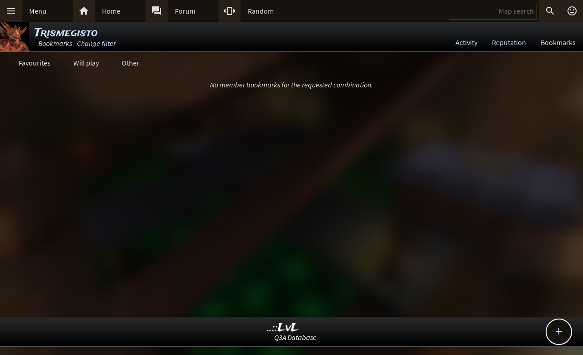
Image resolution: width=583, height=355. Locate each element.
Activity (466, 42)
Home (111, 10)
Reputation (509, 42)
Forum (185, 10)
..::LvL (283, 328)
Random (261, 10)
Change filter (96, 43)
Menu (37, 10)
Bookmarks (558, 42)
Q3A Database (295, 337)
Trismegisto (66, 33)
